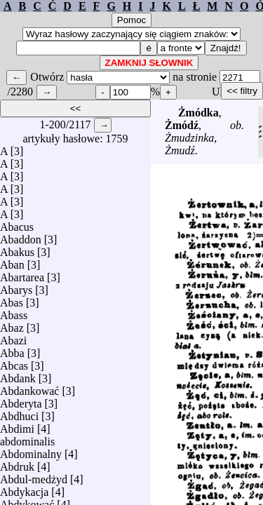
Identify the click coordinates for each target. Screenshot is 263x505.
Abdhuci (19, 413)
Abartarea (22, 274)
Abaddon (20, 236)
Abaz (12, 324)
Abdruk (17, 463)
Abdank (18, 375)
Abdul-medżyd (33, 476)
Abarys (16, 286)
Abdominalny (31, 451)
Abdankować (29, 387)
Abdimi (17, 425)
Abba (12, 350)
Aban (12, 261)
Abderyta (21, 400)
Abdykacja (24, 488)
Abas (11, 299)
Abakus (17, 249)
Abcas (14, 362)
